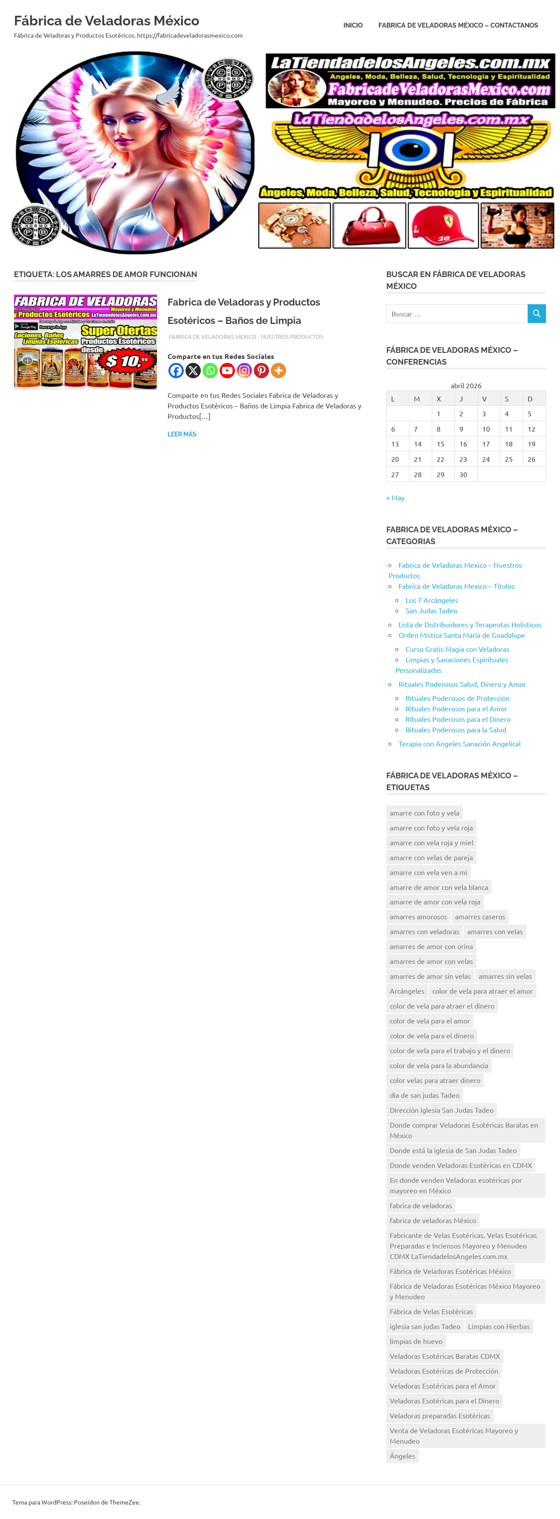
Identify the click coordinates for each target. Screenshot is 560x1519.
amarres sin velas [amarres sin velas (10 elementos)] (505, 975)
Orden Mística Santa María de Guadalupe (462, 634)
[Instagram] (244, 370)
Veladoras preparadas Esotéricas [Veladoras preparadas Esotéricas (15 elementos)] (440, 1415)
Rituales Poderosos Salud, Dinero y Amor (462, 683)
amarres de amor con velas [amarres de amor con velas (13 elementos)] (431, 960)
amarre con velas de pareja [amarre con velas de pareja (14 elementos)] (431, 857)
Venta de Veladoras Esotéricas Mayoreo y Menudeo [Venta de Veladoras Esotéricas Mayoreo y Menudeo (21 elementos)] (454, 1435)
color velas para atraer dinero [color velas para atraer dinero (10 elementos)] (435, 1080)
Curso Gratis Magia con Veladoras (457, 648)
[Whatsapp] (210, 370)
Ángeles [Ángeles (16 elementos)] (402, 1455)
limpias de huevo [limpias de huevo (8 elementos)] (416, 1340)
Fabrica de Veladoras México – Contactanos (458, 25)
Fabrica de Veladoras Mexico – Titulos (456, 585)
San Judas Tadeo (431, 610)
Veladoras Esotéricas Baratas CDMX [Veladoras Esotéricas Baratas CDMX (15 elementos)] (445, 1355)
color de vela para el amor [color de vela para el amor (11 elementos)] (430, 1020)
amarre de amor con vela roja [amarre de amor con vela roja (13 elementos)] (435, 901)
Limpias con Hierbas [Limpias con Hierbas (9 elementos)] (499, 1326)
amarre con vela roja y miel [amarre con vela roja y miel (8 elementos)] (431, 842)
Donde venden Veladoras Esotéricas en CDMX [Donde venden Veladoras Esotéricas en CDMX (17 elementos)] (461, 1164)
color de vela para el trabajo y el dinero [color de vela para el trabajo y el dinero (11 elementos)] (450, 1050)
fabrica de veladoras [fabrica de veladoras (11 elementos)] (421, 1205)
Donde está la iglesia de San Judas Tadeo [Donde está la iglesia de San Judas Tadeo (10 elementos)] (453, 1150)
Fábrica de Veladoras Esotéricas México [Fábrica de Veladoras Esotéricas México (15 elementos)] (450, 1270)
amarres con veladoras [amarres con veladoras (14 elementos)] (424, 931)
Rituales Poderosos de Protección (458, 697)
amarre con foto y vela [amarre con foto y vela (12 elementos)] (424, 812)
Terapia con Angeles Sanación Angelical (460, 743)
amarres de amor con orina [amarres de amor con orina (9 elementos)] (431, 946)
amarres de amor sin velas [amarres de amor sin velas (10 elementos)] (430, 975)
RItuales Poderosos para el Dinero (458, 718)
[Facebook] (176, 370)
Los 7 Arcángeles (432, 599)
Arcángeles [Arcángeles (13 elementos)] (407, 990)
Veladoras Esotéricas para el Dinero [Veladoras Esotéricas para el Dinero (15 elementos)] (444, 1400)
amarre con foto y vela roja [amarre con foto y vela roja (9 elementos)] (431, 827)
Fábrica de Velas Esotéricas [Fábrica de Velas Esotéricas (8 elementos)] (431, 1311)
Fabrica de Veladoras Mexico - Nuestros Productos (246, 336)
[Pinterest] (261, 370)
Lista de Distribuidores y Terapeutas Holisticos (470, 624)
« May (395, 497)
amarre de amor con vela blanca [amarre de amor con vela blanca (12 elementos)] (439, 887)
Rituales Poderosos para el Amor (456, 708)
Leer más (182, 434)
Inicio (353, 25)
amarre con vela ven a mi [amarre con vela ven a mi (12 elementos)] (428, 872)
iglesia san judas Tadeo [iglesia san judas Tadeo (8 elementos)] (425, 1326)
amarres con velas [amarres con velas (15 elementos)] (495, 931)
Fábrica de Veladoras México (128, 19)
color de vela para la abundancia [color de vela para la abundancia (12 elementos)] (439, 1065)
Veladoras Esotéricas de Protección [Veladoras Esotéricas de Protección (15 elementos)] (444, 1370)
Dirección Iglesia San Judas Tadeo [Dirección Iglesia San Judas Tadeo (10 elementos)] (442, 1109)
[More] (278, 370)
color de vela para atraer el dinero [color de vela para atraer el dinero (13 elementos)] (442, 1005)
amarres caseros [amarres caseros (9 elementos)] (480, 916)
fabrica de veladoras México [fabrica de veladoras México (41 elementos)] (433, 1220)
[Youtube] (227, 370)
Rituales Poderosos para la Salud (456, 729)
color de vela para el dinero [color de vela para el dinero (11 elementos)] (432, 1035)
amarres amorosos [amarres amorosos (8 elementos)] (418, 916)
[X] (193, 370)
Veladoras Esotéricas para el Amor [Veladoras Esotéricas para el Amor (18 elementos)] (443, 1385)
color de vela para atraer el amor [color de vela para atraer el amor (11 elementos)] (482, 990)
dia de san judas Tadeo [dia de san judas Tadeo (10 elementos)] (424, 1094)
